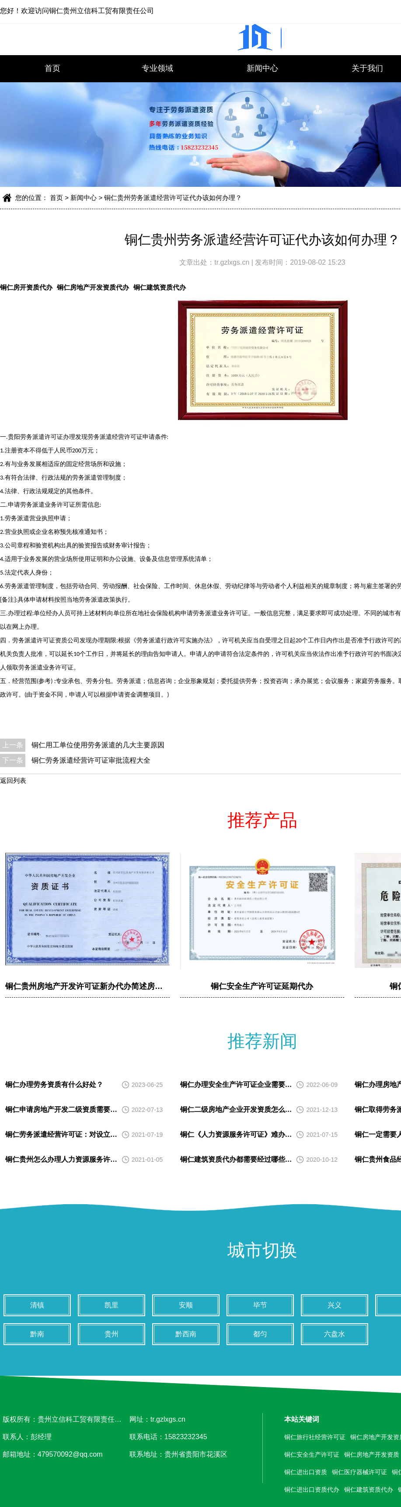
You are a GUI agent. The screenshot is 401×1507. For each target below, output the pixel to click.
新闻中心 (262, 68)
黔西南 (185, 1334)
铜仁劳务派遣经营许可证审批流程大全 (90, 760)
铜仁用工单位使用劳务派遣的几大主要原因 (97, 745)
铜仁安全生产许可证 (311, 1454)
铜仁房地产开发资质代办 (93, 287)
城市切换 (262, 1250)
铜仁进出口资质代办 (311, 1489)
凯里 (112, 1305)
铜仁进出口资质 (305, 1471)
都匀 (260, 1334)
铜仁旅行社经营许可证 (314, 1436)
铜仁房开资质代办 (26, 287)
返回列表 (13, 780)
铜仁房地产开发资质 (371, 1454)
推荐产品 (262, 820)
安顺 (186, 1305)
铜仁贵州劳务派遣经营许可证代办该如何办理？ (173, 197)
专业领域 (157, 68)
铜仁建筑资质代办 (159, 287)
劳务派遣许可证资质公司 (46, 640)
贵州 (112, 1334)
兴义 (335, 1305)
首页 (52, 68)
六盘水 (334, 1334)
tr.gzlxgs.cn (232, 262)
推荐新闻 (262, 1041)
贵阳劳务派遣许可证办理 (41, 437)
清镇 (37, 1305)
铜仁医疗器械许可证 (359, 1471)
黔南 (37, 1334)
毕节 (260, 1305)
